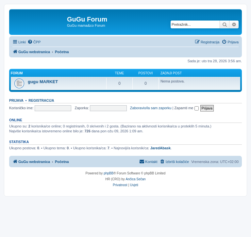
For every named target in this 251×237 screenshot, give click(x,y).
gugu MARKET (43, 81)
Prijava (16, 100)
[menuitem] (34, 42)
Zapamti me (186, 108)
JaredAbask (160, 148)
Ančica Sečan (136, 179)
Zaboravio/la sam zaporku (151, 108)
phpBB (108, 173)
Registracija (41, 100)
